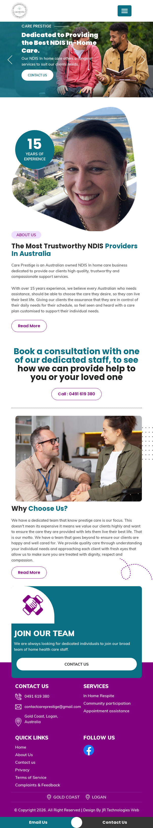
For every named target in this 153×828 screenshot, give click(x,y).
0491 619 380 (37, 696)
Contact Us (37, 75)
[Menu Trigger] (125, 10)
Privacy (22, 769)
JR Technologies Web (120, 810)
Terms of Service (31, 777)
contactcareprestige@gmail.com (53, 706)
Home (20, 747)
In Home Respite (98, 695)
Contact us (25, 762)
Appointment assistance (106, 710)
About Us (24, 754)
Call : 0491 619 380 (76, 394)
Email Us (38, 822)
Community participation (106, 703)
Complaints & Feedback (37, 785)
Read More (29, 326)
